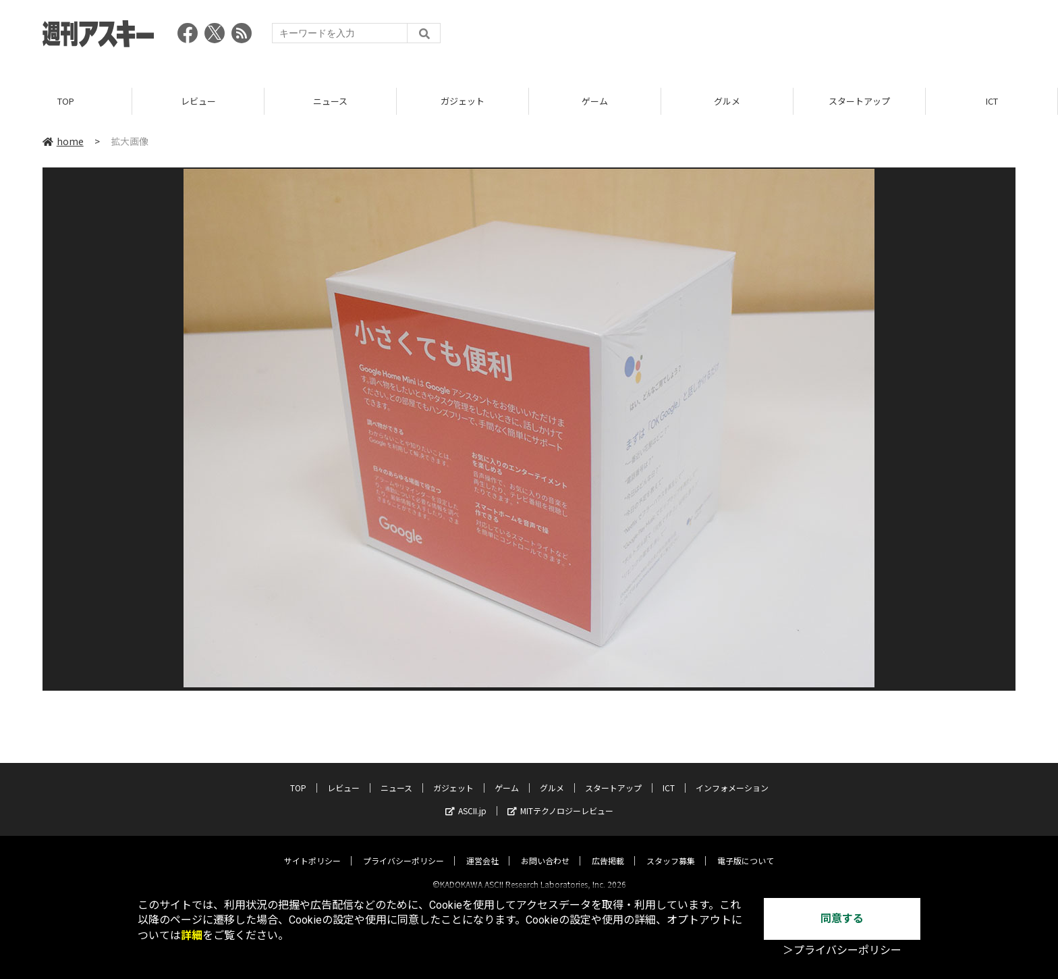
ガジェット (462, 101)
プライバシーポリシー (403, 849)
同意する (842, 918)
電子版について (745, 849)
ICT (992, 101)
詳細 (191, 935)
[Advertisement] (769, 37)
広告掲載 (608, 849)
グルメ (727, 101)
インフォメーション (732, 776)
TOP (65, 101)
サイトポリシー (312, 849)
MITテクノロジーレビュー (560, 799)
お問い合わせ (545, 849)
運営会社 (482, 849)
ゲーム (595, 101)
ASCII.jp (465, 799)
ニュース (330, 101)
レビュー (198, 101)
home (63, 141)
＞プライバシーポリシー (842, 950)
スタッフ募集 (670, 849)
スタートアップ (859, 101)
